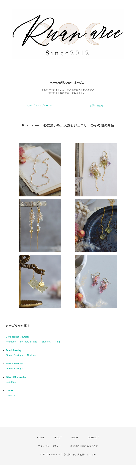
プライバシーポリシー (49, 446)
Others (10, 390)
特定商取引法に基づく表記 (84, 446)
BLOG (75, 437)
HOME (40, 437)
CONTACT (93, 437)
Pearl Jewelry (14, 350)
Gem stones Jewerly (17, 337)
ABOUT (58, 437)
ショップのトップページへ (39, 105)
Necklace (11, 342)
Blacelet (46, 342)
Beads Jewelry (14, 363)
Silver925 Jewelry (16, 377)
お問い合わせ (97, 105)
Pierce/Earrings (28, 342)
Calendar (11, 395)
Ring (57, 342)
